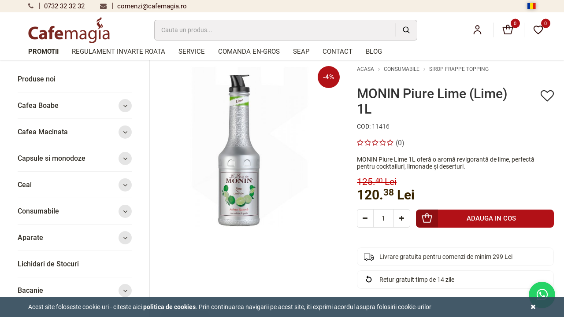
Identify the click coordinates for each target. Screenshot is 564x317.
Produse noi (37, 79)
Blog (374, 51)
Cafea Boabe (75, 105)
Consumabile (75, 211)
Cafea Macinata (75, 132)
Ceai (75, 185)
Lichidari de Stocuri (48, 264)
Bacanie (75, 290)
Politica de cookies (169, 306)
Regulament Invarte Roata (118, 51)
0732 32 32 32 (56, 6)
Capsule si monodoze (75, 158)
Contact (337, 51)
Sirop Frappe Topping (459, 69)
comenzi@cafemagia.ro (143, 6)
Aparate (75, 237)
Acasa (365, 69)
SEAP (301, 51)
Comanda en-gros (249, 51)
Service (191, 51)
